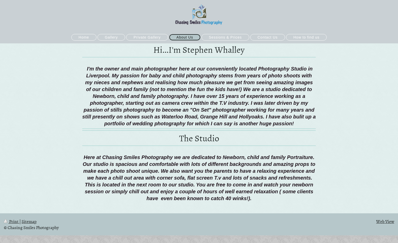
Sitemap (29, 221)
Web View (385, 221)
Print (11, 221)
